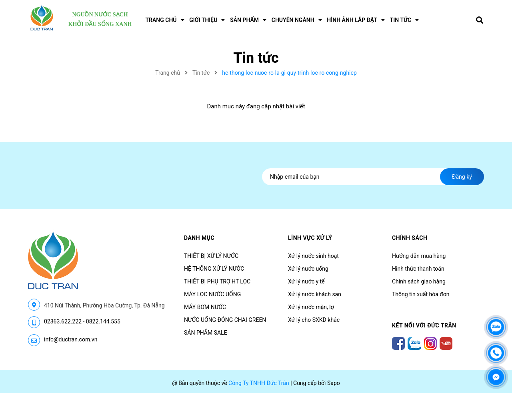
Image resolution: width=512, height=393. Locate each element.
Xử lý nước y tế (306, 281)
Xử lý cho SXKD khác (314, 320)
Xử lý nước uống (308, 268)
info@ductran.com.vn (70, 339)
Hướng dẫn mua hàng (419, 256)
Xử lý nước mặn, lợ (311, 307)
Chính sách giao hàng (419, 281)
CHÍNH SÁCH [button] (409, 238)
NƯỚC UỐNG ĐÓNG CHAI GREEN (225, 320)
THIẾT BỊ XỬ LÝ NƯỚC (211, 256)
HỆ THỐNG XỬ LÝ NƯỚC (214, 268)
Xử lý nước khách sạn (314, 294)
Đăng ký (462, 177)
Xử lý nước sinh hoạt (313, 256)
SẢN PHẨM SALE (205, 332)
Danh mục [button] (199, 238)
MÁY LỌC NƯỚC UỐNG (212, 294)
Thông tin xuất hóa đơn (421, 294)
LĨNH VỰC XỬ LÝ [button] (310, 238)
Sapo (333, 383)
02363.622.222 (63, 321)
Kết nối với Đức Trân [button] (424, 325)
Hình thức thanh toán (418, 268)
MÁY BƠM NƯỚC (205, 307)
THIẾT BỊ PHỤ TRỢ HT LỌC (217, 281)
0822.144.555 (103, 321)
